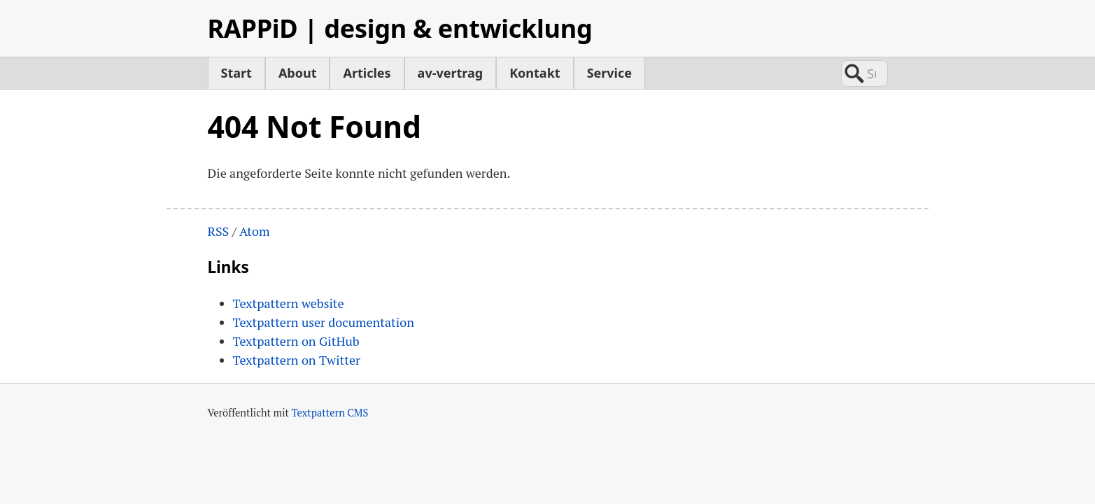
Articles (366, 72)
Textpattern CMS (330, 412)
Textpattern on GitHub (296, 340)
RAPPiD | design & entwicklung (400, 28)
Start (236, 72)
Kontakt (534, 72)
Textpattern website (288, 303)
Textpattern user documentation (323, 322)
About (297, 72)
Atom (254, 231)
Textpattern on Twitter (296, 359)
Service (609, 72)
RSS (218, 231)
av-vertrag (450, 72)
